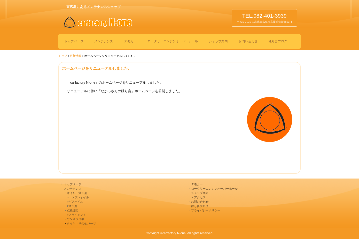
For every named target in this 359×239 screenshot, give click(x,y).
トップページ (73, 41)
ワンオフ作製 (75, 219)
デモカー (130, 41)
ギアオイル (76, 201)
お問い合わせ (248, 41)
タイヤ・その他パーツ (81, 223)
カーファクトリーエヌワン (113, 23)
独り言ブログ (277, 41)
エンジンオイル (79, 197)
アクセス (200, 197)
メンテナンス (103, 41)
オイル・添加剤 (77, 193)
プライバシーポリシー (205, 210)
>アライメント (75, 215)
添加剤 (73, 206)
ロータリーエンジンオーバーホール (173, 41)
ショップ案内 (218, 41)
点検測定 (72, 210)
